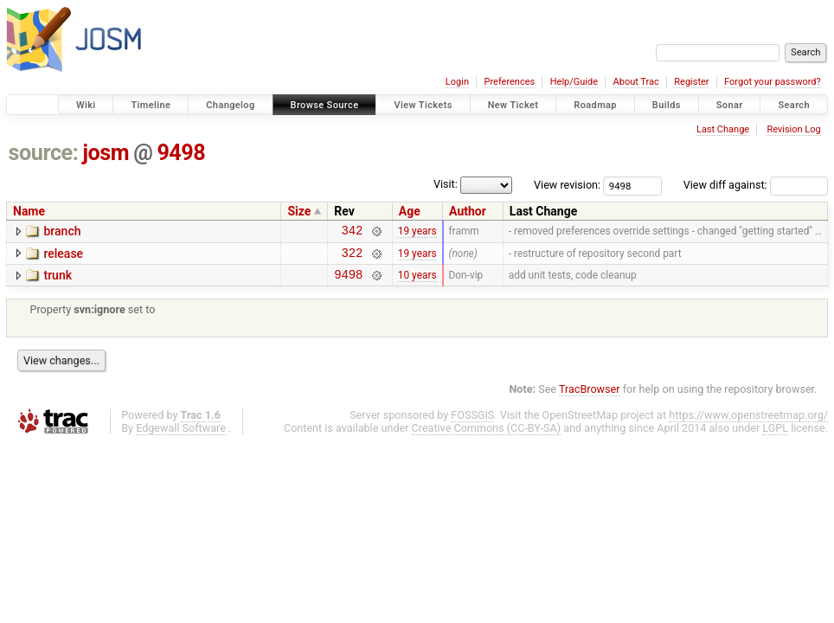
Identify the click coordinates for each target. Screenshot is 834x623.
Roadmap (595, 105)
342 (352, 232)
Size (299, 211)
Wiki (86, 105)
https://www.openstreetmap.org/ (748, 422)
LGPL (775, 435)
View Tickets (423, 105)
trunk (57, 280)
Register (691, 81)
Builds (666, 105)
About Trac (636, 81)
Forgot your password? (772, 81)
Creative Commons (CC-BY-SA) (486, 435)
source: (44, 152)
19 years (417, 233)
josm (105, 152)
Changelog (230, 105)
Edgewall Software (181, 435)
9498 (181, 152)
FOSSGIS (472, 422)
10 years (417, 282)
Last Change (722, 129)
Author (467, 211)
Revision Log (793, 129)
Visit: (445, 183)
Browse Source (325, 105)
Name (29, 211)
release (63, 256)
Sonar (729, 105)
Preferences (509, 81)
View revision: (567, 184)
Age (409, 211)
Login (457, 81)
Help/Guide (574, 81)
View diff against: (755, 184)
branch (61, 231)
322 (352, 257)
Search (794, 105)
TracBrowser (589, 396)
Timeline (150, 105)
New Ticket (513, 105)
